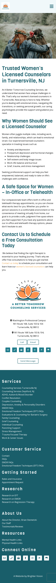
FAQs (4, 459)
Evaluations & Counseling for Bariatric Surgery (24, 414)
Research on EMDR (11, 498)
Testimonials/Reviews (12, 526)
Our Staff (6, 523)
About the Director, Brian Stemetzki (19, 519)
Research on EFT (10, 495)
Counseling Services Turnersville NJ (19, 388)
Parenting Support (11, 427)
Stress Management (12, 431)
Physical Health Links (12, 543)
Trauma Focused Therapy (14, 434)
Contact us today (10, 263)
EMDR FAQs (7, 408)
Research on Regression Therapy (18, 502)
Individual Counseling (12, 424)
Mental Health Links (12, 539)
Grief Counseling (10, 421)
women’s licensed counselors (30, 266)
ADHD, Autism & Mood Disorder (17, 394)
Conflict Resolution (11, 398)
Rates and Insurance (12, 478)
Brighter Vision (35, 576)
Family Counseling (11, 417)
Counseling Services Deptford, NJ (18, 391)
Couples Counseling (11, 401)
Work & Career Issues (12, 438)
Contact (5, 455)
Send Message (28, 361)
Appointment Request (12, 482)
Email (33, 342)
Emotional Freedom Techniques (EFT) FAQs (23, 411)
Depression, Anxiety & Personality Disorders (23, 404)
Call (22, 342)
